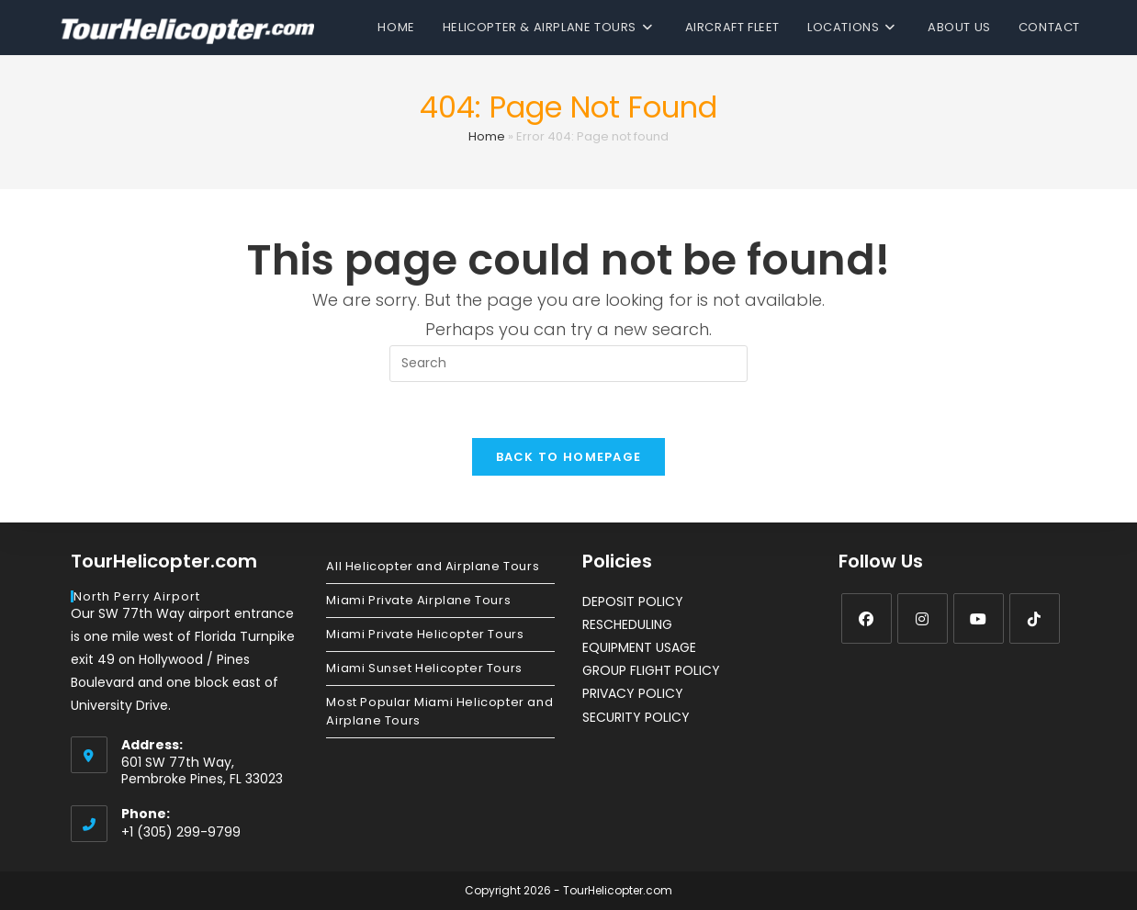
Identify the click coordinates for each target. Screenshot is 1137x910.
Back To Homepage (569, 457)
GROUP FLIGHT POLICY (651, 670)
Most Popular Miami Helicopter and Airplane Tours (439, 711)
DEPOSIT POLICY (632, 601)
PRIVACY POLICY (632, 693)
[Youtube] (978, 618)
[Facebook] (866, 618)
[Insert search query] (568, 363)
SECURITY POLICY (636, 717)
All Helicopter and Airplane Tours (432, 566)
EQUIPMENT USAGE (639, 647)
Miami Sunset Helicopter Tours (424, 668)
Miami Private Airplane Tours (418, 600)
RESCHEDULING (627, 624)
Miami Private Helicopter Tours (424, 634)
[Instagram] (922, 618)
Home (486, 136)
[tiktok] (1034, 618)
